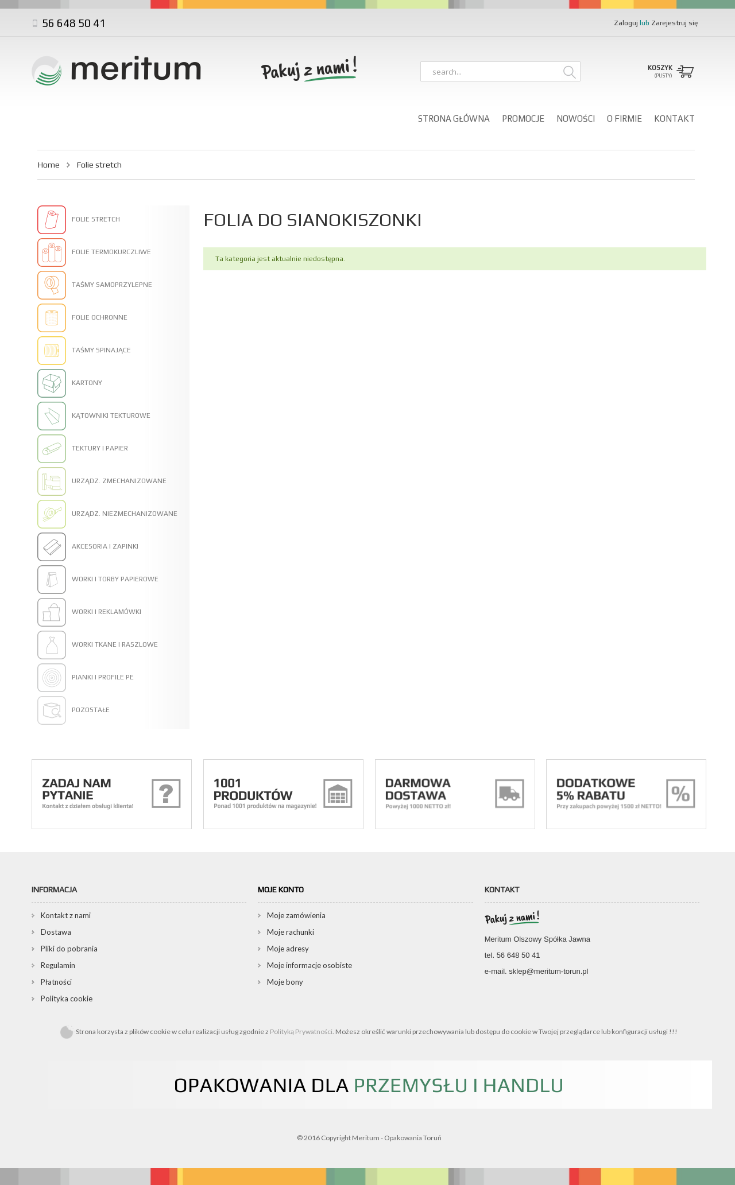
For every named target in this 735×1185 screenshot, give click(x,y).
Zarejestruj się (674, 23)
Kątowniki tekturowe (111, 415)
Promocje (523, 118)
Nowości (575, 118)
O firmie (624, 118)
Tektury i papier (100, 448)
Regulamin (58, 965)
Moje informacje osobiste (309, 965)
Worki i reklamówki (106, 612)
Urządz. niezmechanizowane (124, 514)
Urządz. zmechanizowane (119, 481)
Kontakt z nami (66, 915)
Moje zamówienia (296, 915)
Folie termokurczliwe (111, 252)
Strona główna (454, 118)
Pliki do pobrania (69, 948)
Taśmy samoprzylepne (112, 285)
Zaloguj (627, 23)
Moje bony (285, 981)
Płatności (56, 981)
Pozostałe (91, 710)
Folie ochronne (99, 317)
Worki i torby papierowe (115, 579)
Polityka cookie (66, 998)
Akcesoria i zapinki (105, 546)
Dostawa (56, 932)
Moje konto (281, 889)
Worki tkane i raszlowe (115, 644)
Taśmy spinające (101, 350)
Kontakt (674, 118)
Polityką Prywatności (301, 1031)
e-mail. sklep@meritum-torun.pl (537, 971)
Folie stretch (96, 219)
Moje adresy (288, 948)
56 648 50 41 (73, 23)
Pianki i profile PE (103, 677)
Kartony (87, 383)
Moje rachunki (290, 932)
